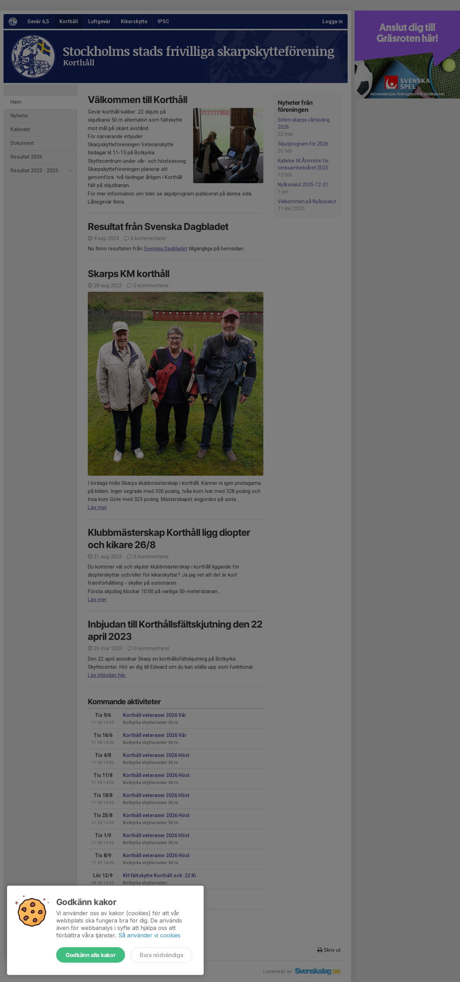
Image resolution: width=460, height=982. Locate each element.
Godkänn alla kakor (91, 954)
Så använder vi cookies (149, 935)
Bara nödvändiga (161, 954)
